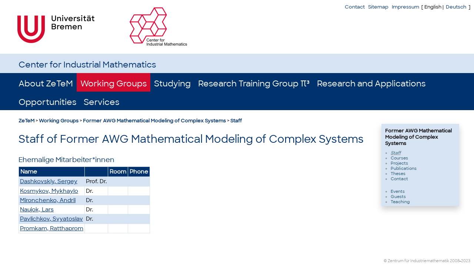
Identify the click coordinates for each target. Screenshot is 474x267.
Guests (398, 196)
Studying (172, 83)
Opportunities (47, 102)
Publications (404, 168)
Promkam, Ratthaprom (51, 228)
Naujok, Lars (37, 209)
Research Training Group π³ (254, 83)
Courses (399, 158)
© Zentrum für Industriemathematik (416, 260)
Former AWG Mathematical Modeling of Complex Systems (154, 121)
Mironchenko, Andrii (48, 200)
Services (101, 102)
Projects (399, 163)
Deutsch (456, 7)
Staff (236, 121)
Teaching (400, 201)
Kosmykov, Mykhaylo (49, 191)
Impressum (405, 7)
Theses (398, 173)
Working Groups (113, 83)
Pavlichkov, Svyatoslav (51, 218)
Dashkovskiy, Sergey (48, 181)
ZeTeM (26, 121)
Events (398, 191)
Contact (355, 7)
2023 (465, 260)
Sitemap (378, 7)
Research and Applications (371, 83)
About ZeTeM (46, 83)
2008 (455, 260)
